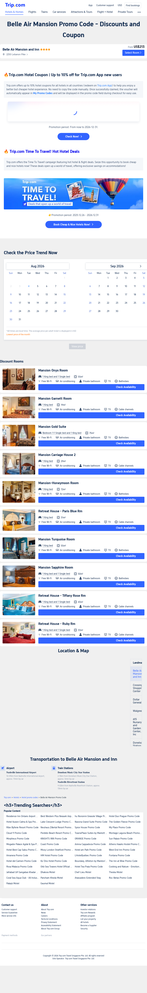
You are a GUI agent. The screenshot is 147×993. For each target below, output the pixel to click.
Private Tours (125, 12)
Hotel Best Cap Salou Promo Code (23, 850)
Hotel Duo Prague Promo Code (124, 816)
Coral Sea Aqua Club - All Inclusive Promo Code (23, 878)
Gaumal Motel (47, 883)
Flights (32, 12)
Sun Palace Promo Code (121, 838)
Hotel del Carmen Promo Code (21, 861)
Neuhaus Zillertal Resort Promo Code (57, 827)
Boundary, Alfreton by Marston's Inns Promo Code (92, 861)
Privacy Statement (49, 922)
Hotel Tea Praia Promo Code (89, 866)
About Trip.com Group (50, 929)
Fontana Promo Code (119, 855)
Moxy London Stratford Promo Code (57, 850)
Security (84, 929)
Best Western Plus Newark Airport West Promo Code (57, 816)
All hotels (85, 922)
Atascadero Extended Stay (88, 878)
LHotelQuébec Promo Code (88, 855)
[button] (133, 53)
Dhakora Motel (48, 872)
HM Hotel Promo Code (52, 855)
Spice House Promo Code (87, 827)
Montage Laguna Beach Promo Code (126, 833)
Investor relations (88, 909)
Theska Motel (115, 872)
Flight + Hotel (105, 12)
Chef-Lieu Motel (83, 872)
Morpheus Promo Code (17, 838)
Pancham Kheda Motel (52, 878)
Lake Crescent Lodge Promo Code (57, 822)
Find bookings (133, 5)
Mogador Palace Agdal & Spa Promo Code (23, 844)
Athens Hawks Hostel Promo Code (126, 844)
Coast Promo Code (50, 844)
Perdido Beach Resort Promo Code (57, 833)
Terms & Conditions (49, 919)
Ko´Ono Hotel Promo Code (54, 861)
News (43, 913)
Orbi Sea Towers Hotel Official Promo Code (57, 866)
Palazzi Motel (12, 883)
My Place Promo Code (120, 827)
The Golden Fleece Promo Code (125, 822)
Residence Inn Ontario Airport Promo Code (23, 816)
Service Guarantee (9, 913)
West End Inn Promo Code (122, 850)
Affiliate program (88, 916)
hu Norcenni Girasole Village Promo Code (92, 816)
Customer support (105, 5)
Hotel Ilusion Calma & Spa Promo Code (23, 822)
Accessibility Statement (51, 925)
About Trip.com (47, 909)
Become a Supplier (89, 925)
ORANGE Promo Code (85, 838)
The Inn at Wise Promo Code (123, 861)
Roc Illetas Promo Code (120, 878)
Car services (59, 12)
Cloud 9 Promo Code (16, 833)
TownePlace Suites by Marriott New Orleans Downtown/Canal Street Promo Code (92, 833)
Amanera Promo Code (17, 855)
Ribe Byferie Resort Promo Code (22, 827)
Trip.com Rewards (88, 913)
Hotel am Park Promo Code (88, 850)
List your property (88, 919)
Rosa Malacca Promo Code (19, 866)
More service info (9, 916)
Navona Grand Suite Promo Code (91, 822)
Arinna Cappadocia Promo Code (90, 844)
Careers (44, 916)
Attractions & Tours (81, 12)
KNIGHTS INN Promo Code (54, 838)
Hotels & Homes (14, 12)
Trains (44, 12)
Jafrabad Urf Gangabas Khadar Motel (23, 872)
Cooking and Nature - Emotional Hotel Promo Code (126, 866)
